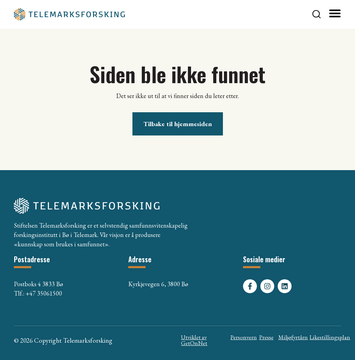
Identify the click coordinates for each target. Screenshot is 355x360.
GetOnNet (194, 343)
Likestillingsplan (330, 337)
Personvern (244, 337)
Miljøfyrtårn (293, 337)
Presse (266, 337)
